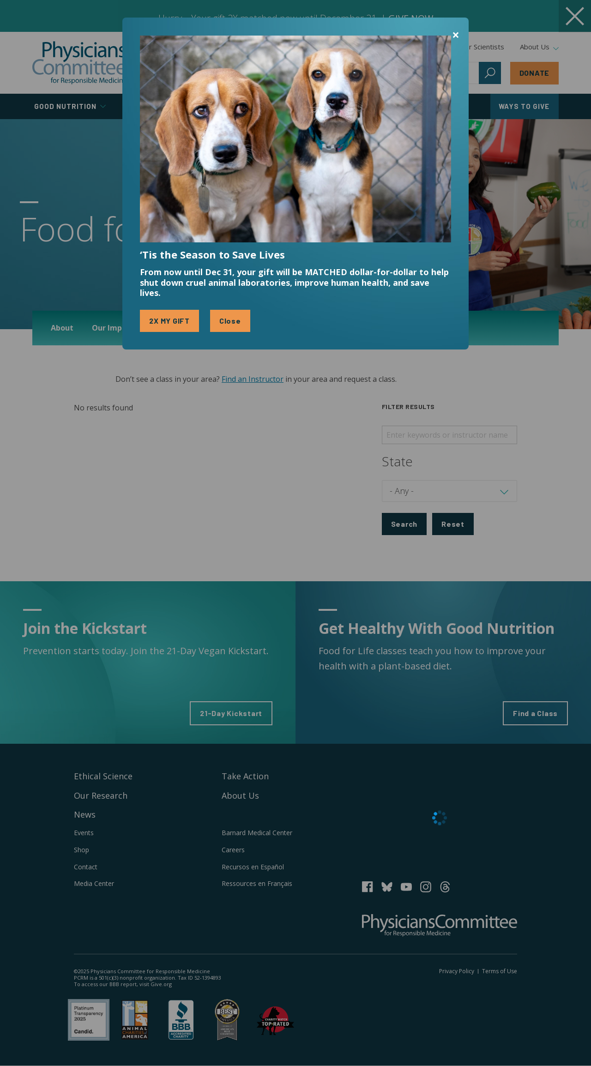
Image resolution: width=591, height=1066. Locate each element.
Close (230, 320)
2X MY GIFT (169, 320)
